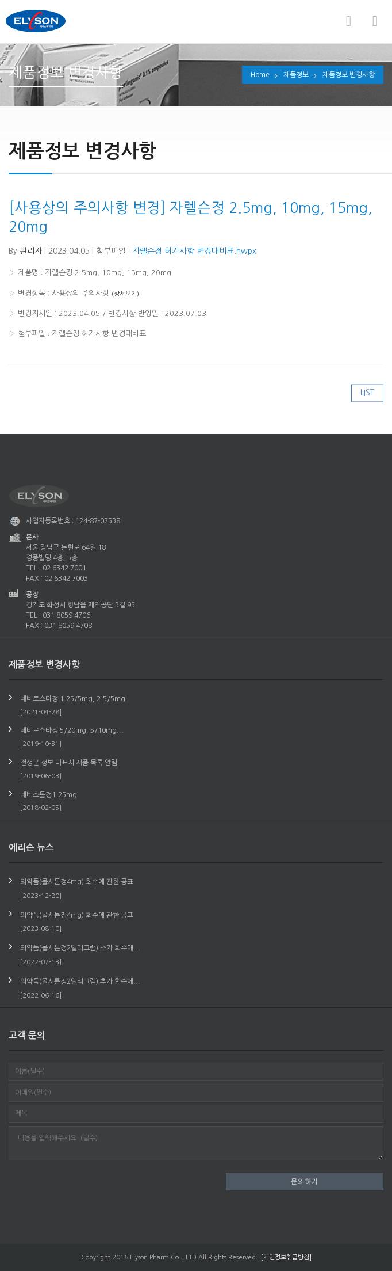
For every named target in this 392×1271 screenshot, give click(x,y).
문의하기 (304, 1181)
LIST (367, 400)
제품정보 (296, 74)
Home (260, 74)
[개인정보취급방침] (286, 1257)
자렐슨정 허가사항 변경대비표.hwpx (194, 250)
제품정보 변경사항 (348, 74)
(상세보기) (125, 293)
